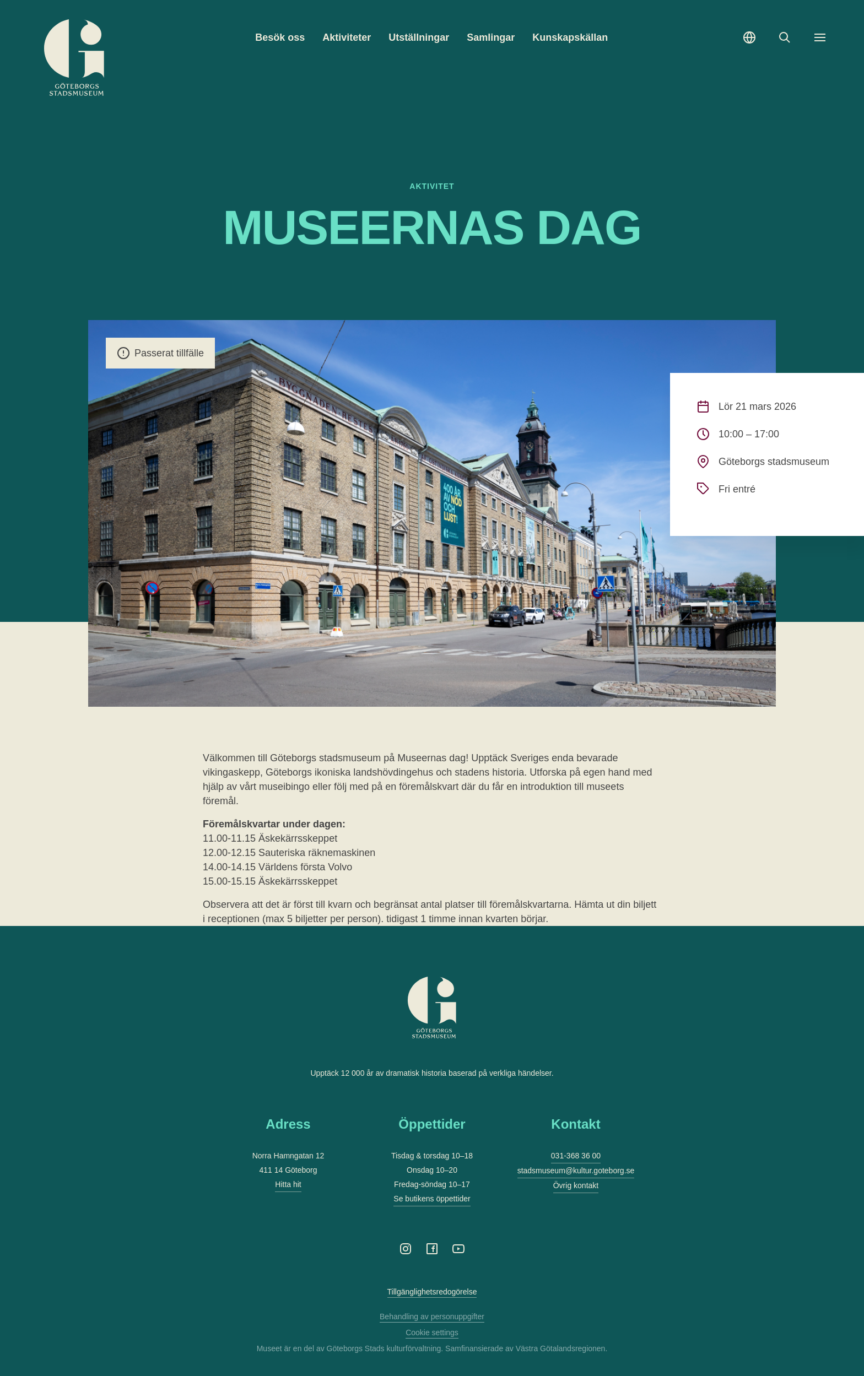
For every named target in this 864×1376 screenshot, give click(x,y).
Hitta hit (288, 1184)
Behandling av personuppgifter (432, 1316)
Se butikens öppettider (431, 1198)
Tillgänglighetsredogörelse (432, 1291)
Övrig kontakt (575, 1185)
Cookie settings (432, 1332)
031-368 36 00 (576, 1155)
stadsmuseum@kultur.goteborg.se (576, 1170)
